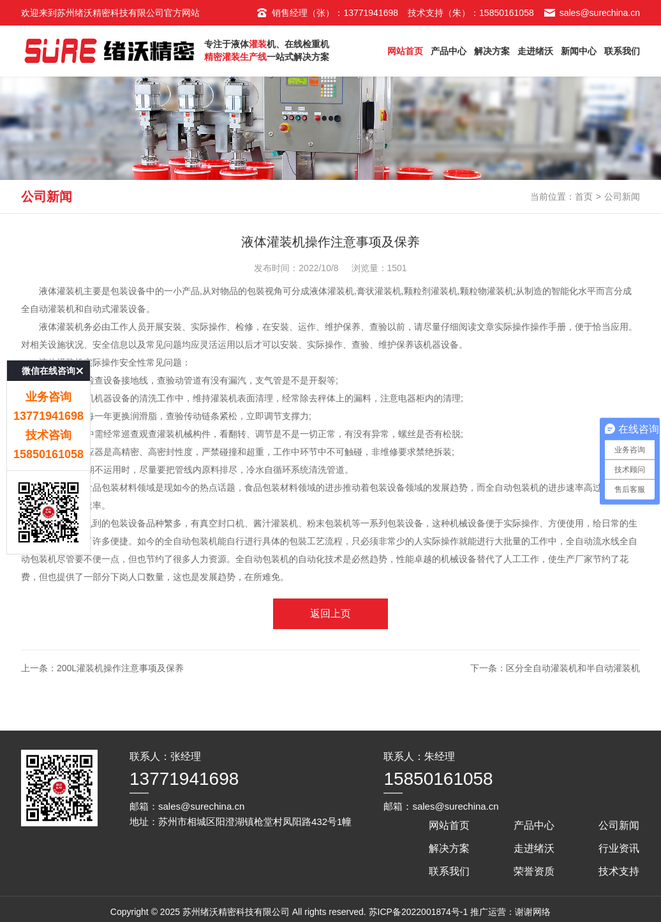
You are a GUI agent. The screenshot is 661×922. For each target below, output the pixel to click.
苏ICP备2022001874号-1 (418, 912)
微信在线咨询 (48, 332)
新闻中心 (579, 51)
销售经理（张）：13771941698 (327, 12)
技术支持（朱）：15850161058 (471, 13)
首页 (584, 196)
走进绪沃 (535, 51)
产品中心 (448, 51)
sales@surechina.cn (592, 12)
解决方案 (492, 51)
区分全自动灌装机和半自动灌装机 (573, 668)
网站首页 (405, 51)
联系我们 (622, 51)
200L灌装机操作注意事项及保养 (120, 668)
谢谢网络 (533, 912)
